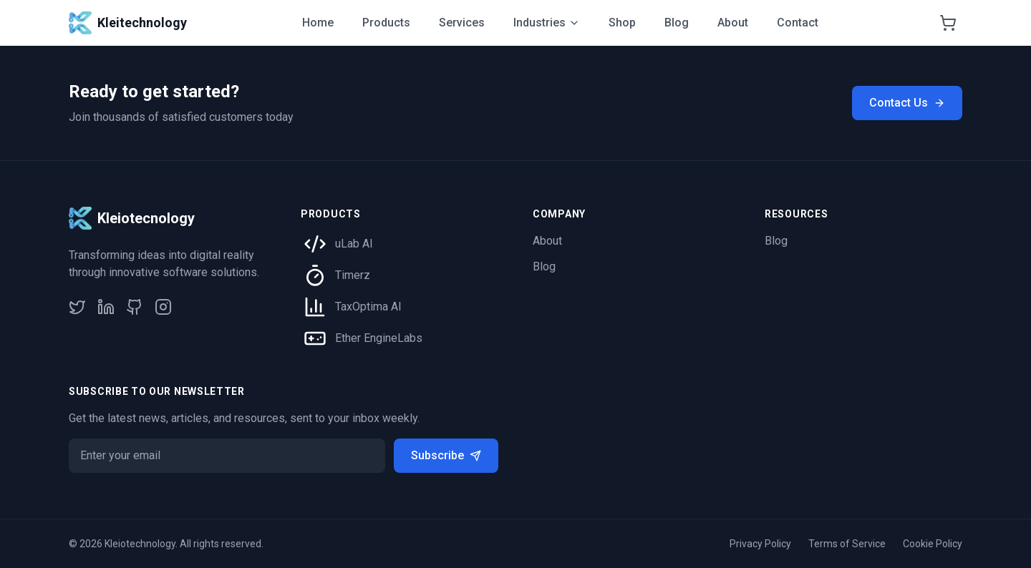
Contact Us (907, 102)
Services (462, 22)
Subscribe (446, 455)
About (732, 22)
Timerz (352, 275)
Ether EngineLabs (378, 338)
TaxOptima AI (368, 306)
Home (318, 22)
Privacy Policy (760, 543)
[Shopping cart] (948, 23)
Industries (546, 22)
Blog (676, 22)
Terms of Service (847, 543)
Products (386, 22)
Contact (797, 22)
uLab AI (354, 243)
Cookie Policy (932, 543)
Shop (622, 22)
